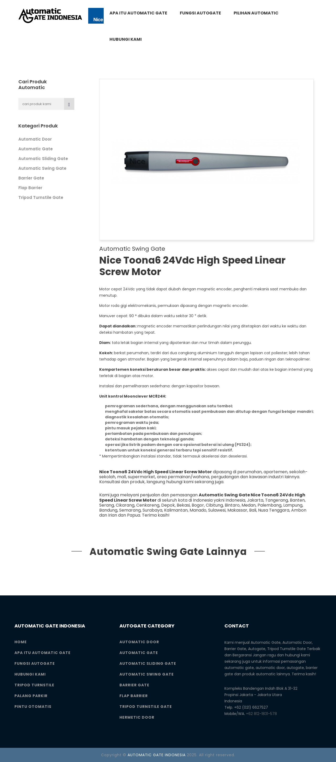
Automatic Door (35, 139)
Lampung (292, 505)
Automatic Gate (35, 149)
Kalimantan (176, 510)
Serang (106, 505)
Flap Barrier (30, 187)
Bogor (198, 505)
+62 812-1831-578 (261, 713)
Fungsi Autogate (200, 13)
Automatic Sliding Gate (43, 158)
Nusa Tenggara (273, 510)
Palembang (269, 505)
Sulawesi (216, 510)
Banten (297, 500)
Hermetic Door (136, 717)
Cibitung (214, 505)
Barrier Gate (31, 178)
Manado (198, 510)
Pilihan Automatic (256, 13)
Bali (252, 510)
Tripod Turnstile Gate (40, 197)
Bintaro (232, 505)
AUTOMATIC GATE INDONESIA (157, 755)
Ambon (298, 510)
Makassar (237, 510)
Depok (168, 505)
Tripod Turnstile (34, 685)
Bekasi (183, 505)
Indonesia (235, 500)
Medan (249, 505)
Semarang (130, 510)
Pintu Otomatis (32, 706)
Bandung (108, 510)
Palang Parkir (31, 695)
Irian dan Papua (124, 515)
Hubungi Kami (125, 39)
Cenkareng (147, 505)
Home (20, 642)
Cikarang (125, 505)
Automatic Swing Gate (42, 168)
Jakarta (255, 500)
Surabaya (152, 510)
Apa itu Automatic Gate (138, 13)
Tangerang (276, 500)
